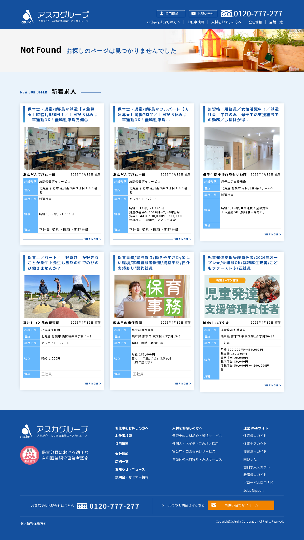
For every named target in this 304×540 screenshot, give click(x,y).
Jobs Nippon (253, 490)
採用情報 (172, 13)
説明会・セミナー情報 (131, 477)
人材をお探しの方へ (226, 21)
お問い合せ (205, 13)
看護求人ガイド (255, 474)
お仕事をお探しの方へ (163, 21)
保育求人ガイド (255, 435)
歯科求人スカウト (256, 467)
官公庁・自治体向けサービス (193, 451)
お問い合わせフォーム (241, 505)
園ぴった (250, 459)
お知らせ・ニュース (130, 469)
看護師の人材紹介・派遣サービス (197, 459)
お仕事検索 (195, 21)
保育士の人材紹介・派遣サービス (197, 435)
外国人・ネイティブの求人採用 (195, 443)
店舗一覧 (276, 21)
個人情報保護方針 (33, 523)
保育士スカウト (255, 443)
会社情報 (255, 21)
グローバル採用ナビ (258, 482)
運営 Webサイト (255, 428)
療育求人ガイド (255, 451)
